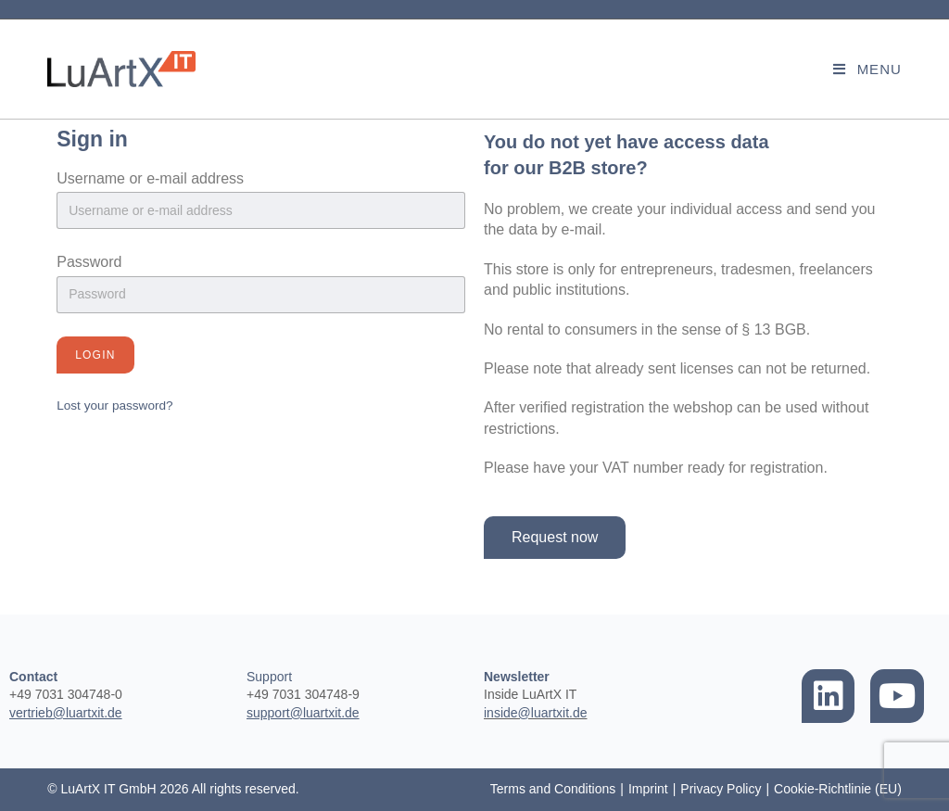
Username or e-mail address (150, 178)
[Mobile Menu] (867, 69)
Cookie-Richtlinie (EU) (838, 788)
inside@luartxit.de (536, 712)
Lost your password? (114, 405)
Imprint (648, 788)
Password (89, 262)
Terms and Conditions (552, 788)
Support (269, 676)
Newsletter (517, 676)
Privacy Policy (720, 788)
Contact (33, 676)
